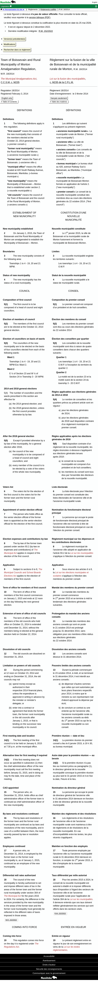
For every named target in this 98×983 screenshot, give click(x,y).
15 (5, 792)
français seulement (59, 98)
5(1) (6, 304)
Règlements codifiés (48, 9)
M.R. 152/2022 (11, 920)
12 (5, 653)
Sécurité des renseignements (49, 969)
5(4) (55, 399)
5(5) (6, 440)
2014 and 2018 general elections (20, 388)
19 (5, 940)
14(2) (7, 759)
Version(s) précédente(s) (14, 39)
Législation (6, 6)
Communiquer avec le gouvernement (49, 973)
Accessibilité (49, 956)
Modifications (9, 44)
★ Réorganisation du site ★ (13, 9)
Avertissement (49, 960)
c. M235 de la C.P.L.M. (62, 82)
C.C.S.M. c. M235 (10, 82)
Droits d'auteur (49, 965)
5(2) (6, 323)
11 (5, 618)
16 (5, 818)
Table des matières (59, 102)
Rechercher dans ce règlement (17, 50)
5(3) (6, 343)
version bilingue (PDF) (39, 17)
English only (7, 98)
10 (5, 592)
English (94, 2)
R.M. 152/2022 (46, 31)
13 (5, 670)
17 (5, 850)
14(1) (7, 740)
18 (5, 879)
